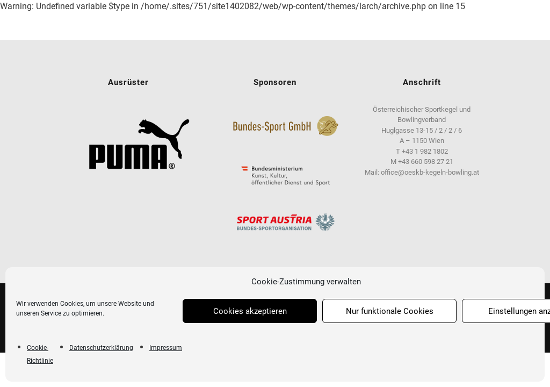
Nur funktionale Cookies (389, 311)
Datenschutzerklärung (101, 348)
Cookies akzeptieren (250, 311)
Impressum (165, 348)
